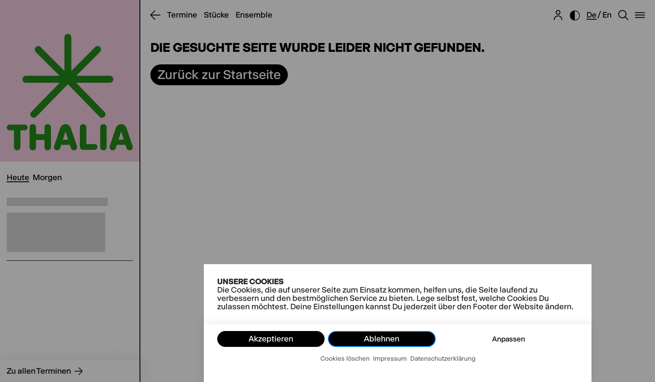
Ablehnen (381, 339)
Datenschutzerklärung (442, 358)
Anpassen (508, 339)
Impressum (390, 358)
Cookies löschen (345, 358)
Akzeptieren (271, 339)
